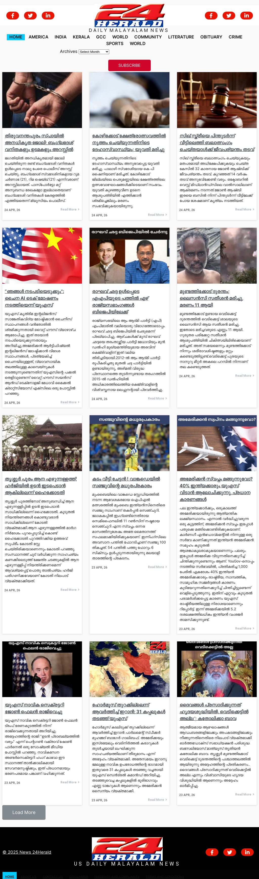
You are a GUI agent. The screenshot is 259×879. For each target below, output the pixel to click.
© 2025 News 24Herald (27, 846)
